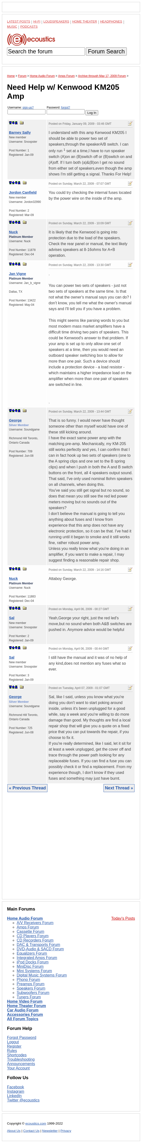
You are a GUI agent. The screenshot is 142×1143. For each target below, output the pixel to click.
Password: (66, 110)
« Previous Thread (27, 788)
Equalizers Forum (32, 953)
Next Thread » (119, 788)
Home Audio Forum (25, 918)
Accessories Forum (25, 1014)
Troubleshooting (21, 1059)
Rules (12, 1051)
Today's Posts (123, 918)
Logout (13, 1042)
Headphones (111, 21)
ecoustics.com (35, 1123)
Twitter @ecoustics (23, 1100)
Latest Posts (18, 21)
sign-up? (28, 107)
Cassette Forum (30, 931)
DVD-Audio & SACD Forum (40, 949)
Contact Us (31, 1131)
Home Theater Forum (26, 1006)
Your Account (18, 1068)
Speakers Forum (31, 988)
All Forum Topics (22, 1019)
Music (12, 26)
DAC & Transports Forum (38, 945)
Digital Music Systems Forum (42, 975)
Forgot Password (21, 1037)
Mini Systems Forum (34, 971)
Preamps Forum (31, 984)
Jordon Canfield (23, 192)
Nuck (13, 232)
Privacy (65, 1131)
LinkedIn (14, 1096)
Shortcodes (17, 1055)
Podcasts (29, 26)
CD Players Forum (33, 936)
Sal (12, 618)
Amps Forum (28, 927)
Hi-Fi (36, 21)
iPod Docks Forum (33, 962)
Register (14, 1046)
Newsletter (50, 1131)
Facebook (15, 1087)
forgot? (65, 107)
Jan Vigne (17, 274)
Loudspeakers (56, 21)
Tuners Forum (29, 997)
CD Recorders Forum (35, 940)
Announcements (21, 1064)
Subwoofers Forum (33, 993)
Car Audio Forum (22, 1010)
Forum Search (106, 51)
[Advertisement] (71, 849)
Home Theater (84, 21)
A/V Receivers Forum (35, 923)
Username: (26, 110)
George (15, 420)
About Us (14, 1131)
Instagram (15, 1091)
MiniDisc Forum (30, 966)
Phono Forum (28, 979)
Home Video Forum (24, 1001)
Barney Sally (20, 132)
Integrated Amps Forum (37, 958)
